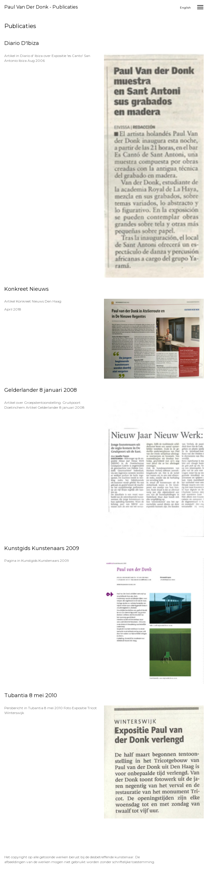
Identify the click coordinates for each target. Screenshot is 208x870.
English (185, 7)
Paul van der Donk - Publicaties (41, 7)
